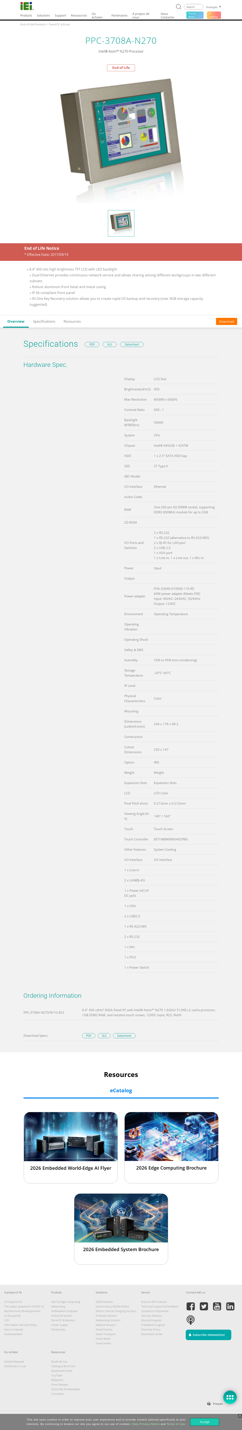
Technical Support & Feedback (159, 1306)
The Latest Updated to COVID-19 (24, 1306)
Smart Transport (106, 1334)
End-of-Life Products (153, 1302)
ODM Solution (104, 1302)
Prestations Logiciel (153, 1325)
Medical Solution (106, 1325)
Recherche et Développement (22, 1311)
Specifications (44, 321)
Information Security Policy (20, 1325)
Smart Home (103, 1343)
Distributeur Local (15, 1366)
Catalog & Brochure (63, 1366)
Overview (16, 321)
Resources (72, 321)
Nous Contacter (13, 1329)
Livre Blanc (57, 1394)
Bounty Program (151, 1320)
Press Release (59, 1384)
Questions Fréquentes (155, 1311)
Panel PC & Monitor (63, 1320)
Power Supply (59, 1325)
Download (226, 321)
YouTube (56, 1375)
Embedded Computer (64, 1311)
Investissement (13, 1334)
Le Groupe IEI (12, 1315)
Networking (58, 1306)
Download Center (152, 1334)
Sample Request (14, 1361)
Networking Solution (108, 1320)
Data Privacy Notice (146, 1424)
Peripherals (58, 1329)
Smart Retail (103, 1339)
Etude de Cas (59, 1361)
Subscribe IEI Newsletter (65, 1389)
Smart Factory (104, 1329)
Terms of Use (176, 1424)
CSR (6, 1320)
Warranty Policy (150, 1329)
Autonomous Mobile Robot (112, 1306)
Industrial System (61, 1315)
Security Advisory (151, 1315)
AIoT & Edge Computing (65, 1302)
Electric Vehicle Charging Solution (116, 1311)
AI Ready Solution (106, 1315)
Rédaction (57, 1380)
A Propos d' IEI (13, 1302)
